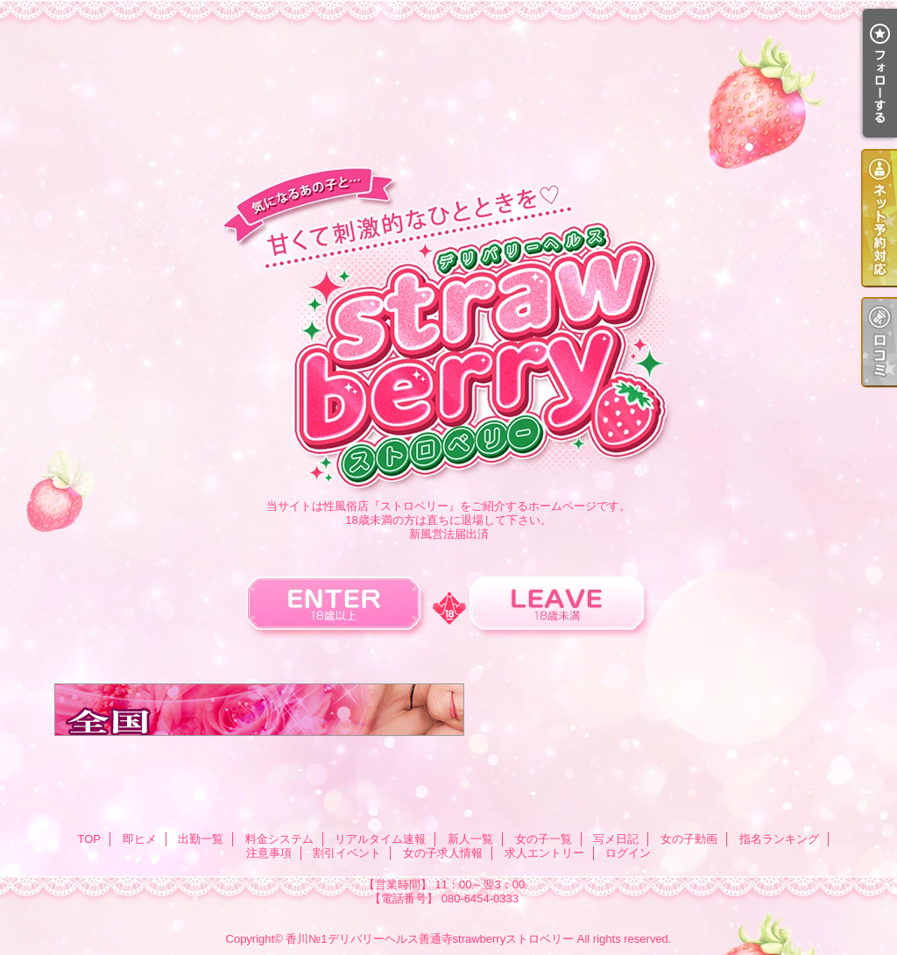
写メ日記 (616, 838)
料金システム (279, 838)
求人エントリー (544, 853)
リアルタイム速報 (380, 838)
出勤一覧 (200, 838)
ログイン (628, 853)
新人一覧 (470, 838)
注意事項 (269, 853)
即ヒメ (140, 838)
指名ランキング (779, 838)
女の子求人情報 (443, 853)
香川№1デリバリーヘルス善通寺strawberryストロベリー (430, 938)
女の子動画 (688, 838)
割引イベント (347, 853)
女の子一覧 (543, 838)
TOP (89, 838)
